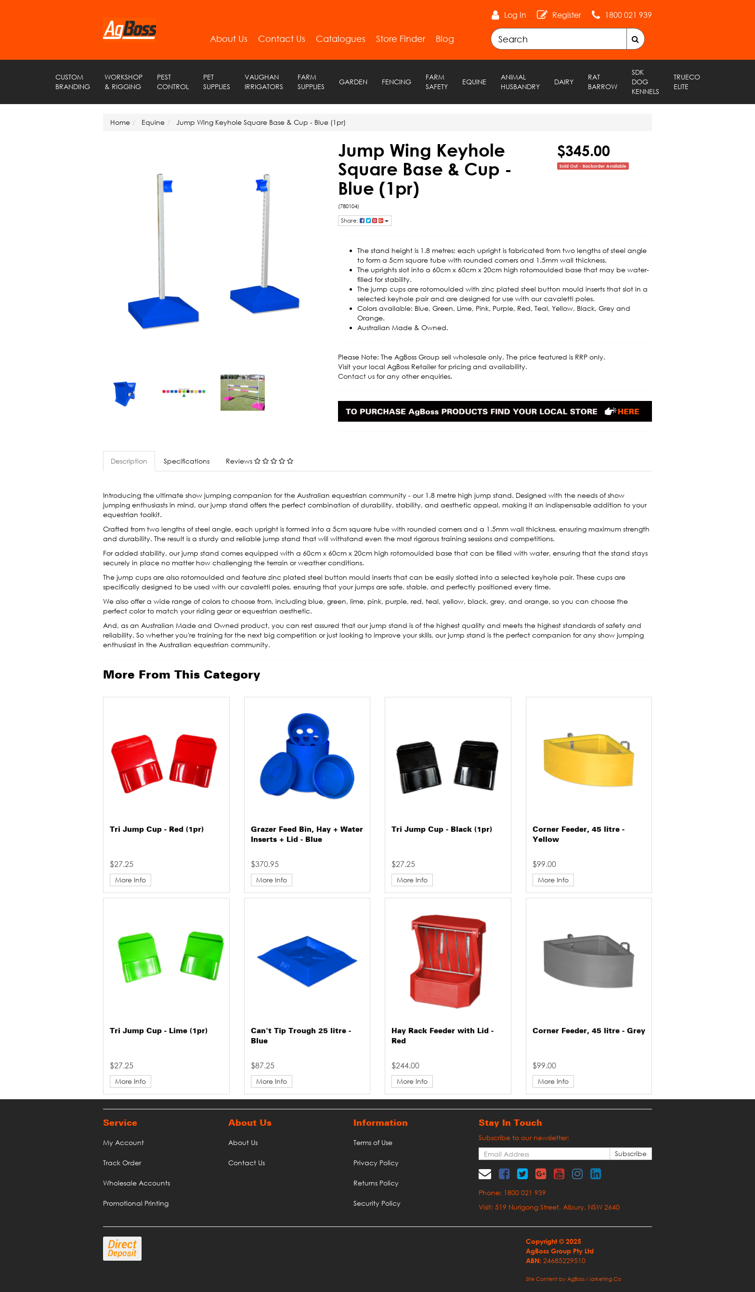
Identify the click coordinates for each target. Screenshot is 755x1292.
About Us (228, 38)
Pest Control (173, 82)
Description (129, 461)
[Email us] (485, 1173)
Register (566, 15)
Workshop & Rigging (123, 82)
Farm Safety (437, 82)
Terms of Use (372, 1142)
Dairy (563, 82)
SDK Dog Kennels (645, 81)
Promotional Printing (136, 1203)
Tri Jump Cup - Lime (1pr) (159, 1031)
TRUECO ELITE (687, 82)
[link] (504, 1173)
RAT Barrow (602, 82)
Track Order (122, 1163)
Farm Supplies (311, 82)
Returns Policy (376, 1183)
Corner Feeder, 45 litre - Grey (589, 1031)
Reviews (259, 461)
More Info (130, 880)
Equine (474, 82)
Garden (353, 82)
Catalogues (340, 38)
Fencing (396, 82)
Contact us (356, 376)
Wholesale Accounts (136, 1183)
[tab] (129, 461)
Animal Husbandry (520, 82)
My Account (123, 1142)
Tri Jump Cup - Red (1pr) (157, 829)
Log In (515, 15)
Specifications (186, 461)
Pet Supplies (216, 82)
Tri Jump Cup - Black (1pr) (441, 829)
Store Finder (400, 38)
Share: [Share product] (365, 220)
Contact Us (281, 38)
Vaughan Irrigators (264, 82)
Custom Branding (72, 82)
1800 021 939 (628, 15)
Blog (445, 38)
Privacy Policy (376, 1163)
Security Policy (377, 1203)
